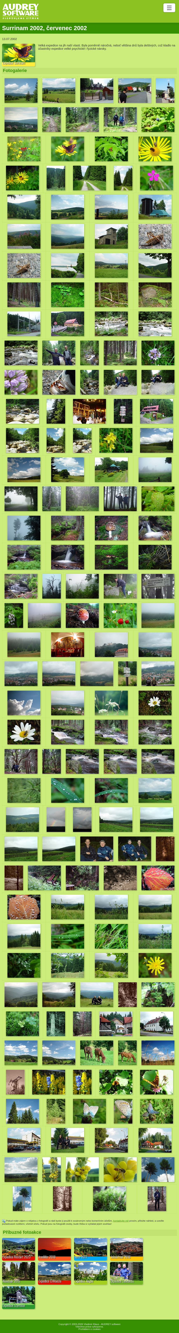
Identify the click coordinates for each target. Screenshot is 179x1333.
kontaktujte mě (121, 1221)
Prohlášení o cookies (90, 1329)
